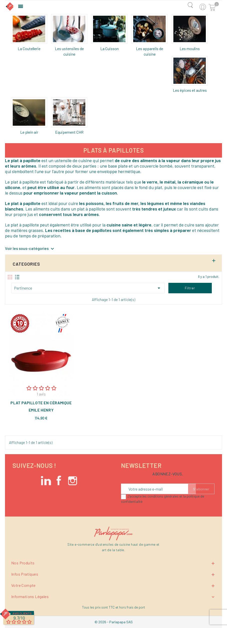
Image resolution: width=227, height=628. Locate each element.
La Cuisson (109, 48)
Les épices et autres (190, 90)
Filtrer (190, 288)
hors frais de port (132, 607)
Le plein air (29, 132)
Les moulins (190, 48)
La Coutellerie (29, 48)
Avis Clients (22, 613)
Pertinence (88, 288)
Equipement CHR (69, 132)
